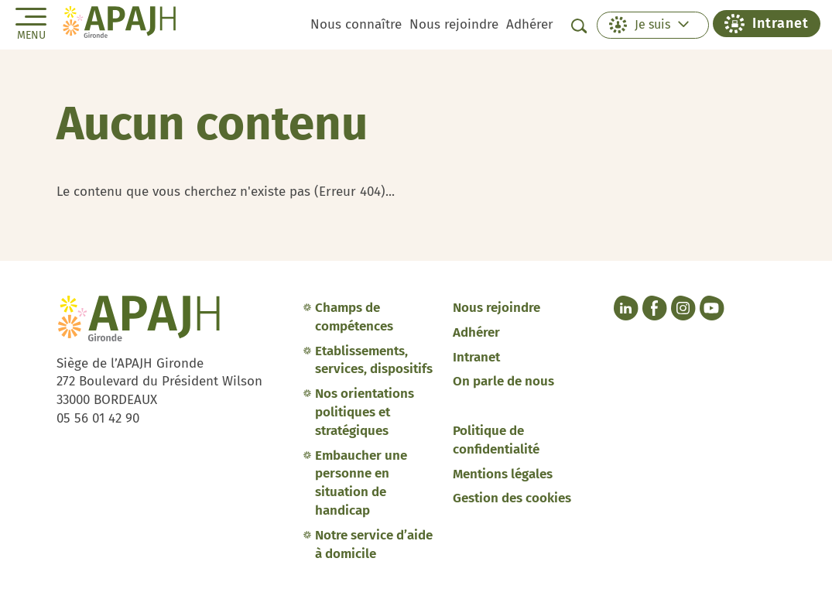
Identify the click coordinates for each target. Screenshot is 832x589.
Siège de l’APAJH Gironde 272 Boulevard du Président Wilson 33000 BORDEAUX (159, 382)
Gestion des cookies (512, 498)
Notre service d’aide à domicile (374, 544)
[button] (653, 25)
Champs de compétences (354, 317)
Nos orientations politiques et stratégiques (364, 412)
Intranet (476, 357)
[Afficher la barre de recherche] (579, 25)
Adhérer (529, 24)
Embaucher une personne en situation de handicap (361, 483)
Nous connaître (356, 24)
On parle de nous (503, 381)
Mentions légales (503, 474)
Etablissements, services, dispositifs (374, 360)
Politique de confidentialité (496, 440)
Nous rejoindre (453, 24)
